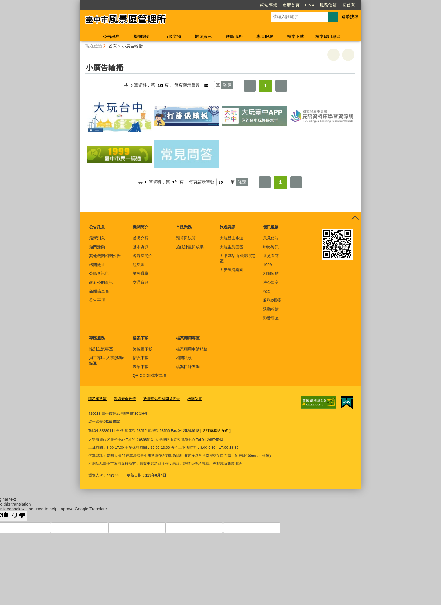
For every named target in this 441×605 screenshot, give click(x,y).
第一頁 (250, 86)
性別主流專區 (101, 349)
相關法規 (184, 357)
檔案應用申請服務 (192, 349)
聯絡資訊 (271, 247)
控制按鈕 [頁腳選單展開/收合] (355, 218)
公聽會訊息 (99, 273)
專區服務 (264, 36)
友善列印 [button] (333, 55)
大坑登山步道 (231, 238)
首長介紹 (140, 238)
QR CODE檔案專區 (150, 375)
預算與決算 (186, 238)
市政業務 (172, 36)
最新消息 (97, 238)
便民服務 (234, 36)
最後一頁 (281, 86)
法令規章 (271, 282)
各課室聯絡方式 (215, 431)
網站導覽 (236, 5)
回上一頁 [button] (348, 55)
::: (77, 2)
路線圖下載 (142, 349)
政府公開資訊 (101, 282)
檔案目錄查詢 (188, 366)
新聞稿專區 (99, 291)
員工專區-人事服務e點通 (106, 360)
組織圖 (139, 264)
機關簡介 (142, 36)
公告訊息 (111, 36)
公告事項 (97, 300)
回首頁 (316, 5)
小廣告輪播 (132, 46)
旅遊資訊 (203, 36)
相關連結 (271, 273)
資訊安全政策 (125, 399)
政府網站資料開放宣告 (161, 399)
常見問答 (271, 255)
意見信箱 (271, 238)
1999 (267, 264)
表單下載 (140, 366)
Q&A (277, 5)
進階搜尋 (349, 16)
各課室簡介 (142, 255)
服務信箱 (295, 5)
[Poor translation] (18, 516)
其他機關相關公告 (105, 255)
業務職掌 (140, 273)
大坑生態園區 (231, 247)
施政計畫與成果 (190, 247)
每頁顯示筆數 (187, 85)
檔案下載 (295, 36)
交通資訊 (140, 282)
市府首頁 (258, 5)
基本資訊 (140, 247)
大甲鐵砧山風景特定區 (237, 258)
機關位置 (194, 399)
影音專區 (271, 318)
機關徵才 (97, 264)
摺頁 (267, 291)
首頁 (113, 46)
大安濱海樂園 (231, 270)
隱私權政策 (97, 399)
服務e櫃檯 (272, 300)
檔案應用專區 (328, 36)
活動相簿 (271, 309)
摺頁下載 (140, 357)
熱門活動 (97, 247)
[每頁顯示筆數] (208, 85)
